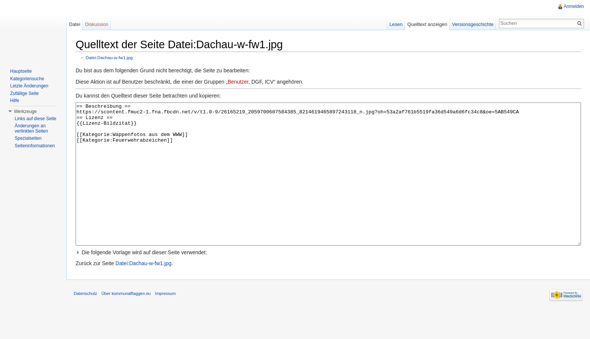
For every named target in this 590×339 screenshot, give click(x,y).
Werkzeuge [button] (25, 111)
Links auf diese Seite (35, 118)
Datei (74, 24)
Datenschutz (85, 321)
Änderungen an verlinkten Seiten (31, 128)
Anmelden (574, 6)
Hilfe (14, 100)
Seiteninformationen (35, 145)
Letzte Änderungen (29, 86)
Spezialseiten (28, 138)
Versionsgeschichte (472, 24)
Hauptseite (21, 71)
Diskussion (96, 24)
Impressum (165, 321)
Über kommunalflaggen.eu (126, 321)
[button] (328, 280)
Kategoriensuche (27, 78)
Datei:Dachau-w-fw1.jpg (109, 57)
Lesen (396, 24)
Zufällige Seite (24, 93)
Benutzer (238, 82)
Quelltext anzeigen (427, 24)
